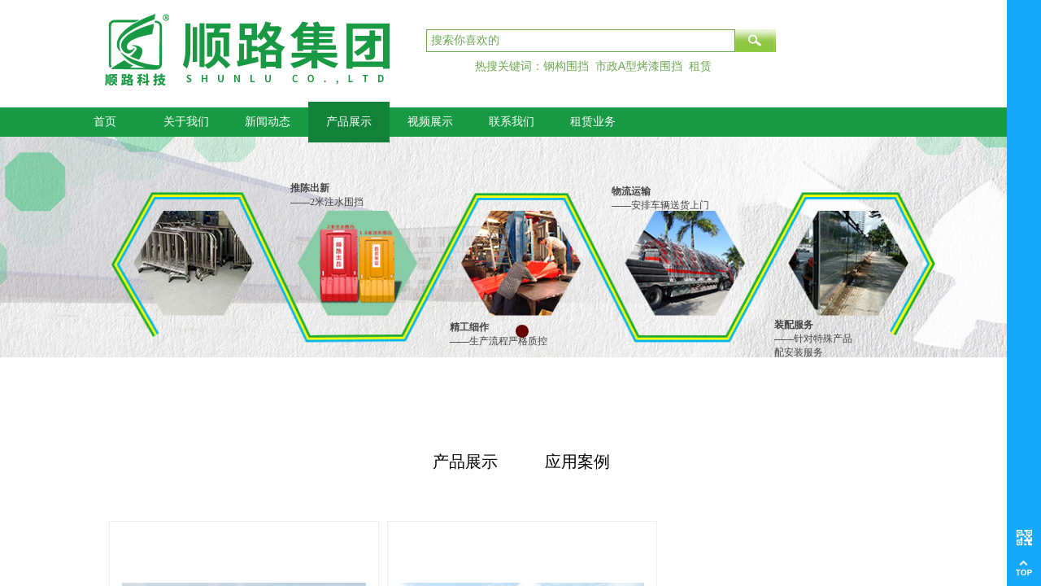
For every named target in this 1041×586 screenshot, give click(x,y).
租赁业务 (593, 122)
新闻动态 (267, 122)
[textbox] (580, 40)
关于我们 (186, 122)
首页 (105, 122)
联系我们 (511, 122)
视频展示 (430, 122)
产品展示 (349, 122)
